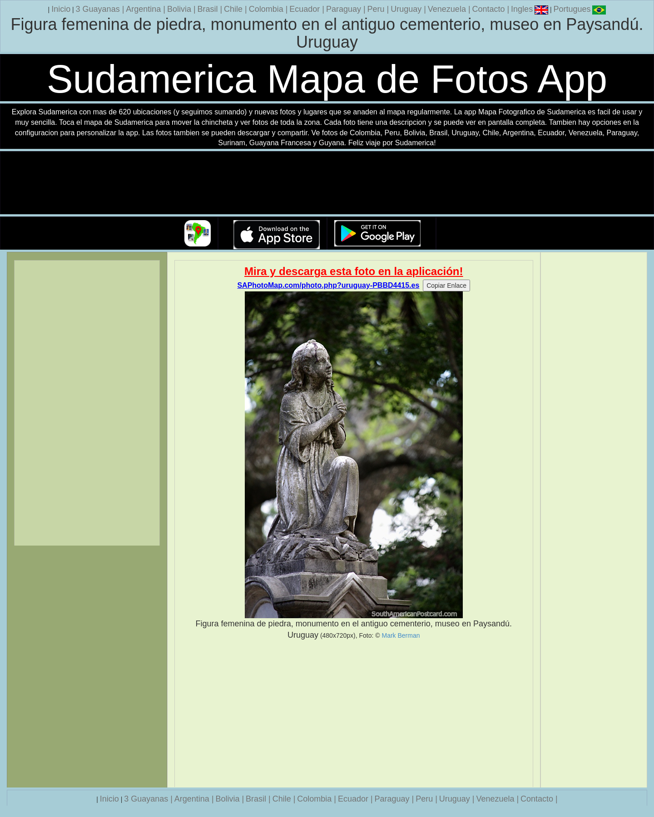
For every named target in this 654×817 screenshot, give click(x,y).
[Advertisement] (354, 714)
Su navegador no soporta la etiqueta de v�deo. (327, 183)
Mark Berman (401, 635)
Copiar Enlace (446, 285)
